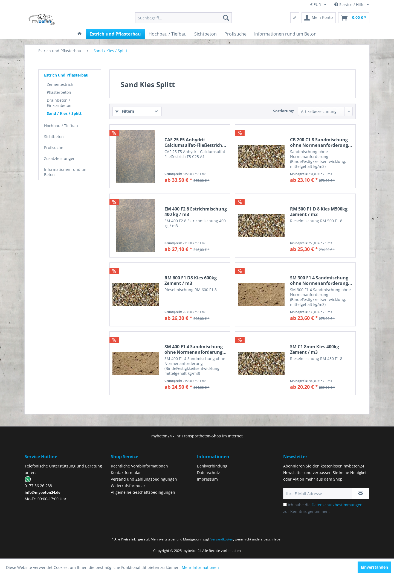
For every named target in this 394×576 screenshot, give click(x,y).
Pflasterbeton (59, 92)
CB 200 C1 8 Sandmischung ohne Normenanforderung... (321, 142)
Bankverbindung (212, 466)
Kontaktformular (126, 472)
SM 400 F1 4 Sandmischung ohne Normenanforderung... (195, 349)
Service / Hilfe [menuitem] (350, 4)
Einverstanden (374, 567)
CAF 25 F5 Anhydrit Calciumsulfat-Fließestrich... (195, 142)
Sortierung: (283, 110)
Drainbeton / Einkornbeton (59, 103)
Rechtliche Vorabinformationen (139, 466)
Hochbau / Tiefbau (61, 125)
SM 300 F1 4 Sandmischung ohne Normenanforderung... (321, 280)
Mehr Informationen (200, 567)
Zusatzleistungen (60, 158)
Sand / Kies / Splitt (64, 113)
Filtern (124, 111)
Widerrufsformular (128, 485)
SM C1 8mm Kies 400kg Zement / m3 (314, 349)
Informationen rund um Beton (66, 172)
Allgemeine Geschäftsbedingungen (143, 492)
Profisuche (53, 147)
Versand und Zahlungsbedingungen (144, 479)
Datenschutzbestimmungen (337, 504)
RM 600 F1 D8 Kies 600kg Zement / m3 (190, 280)
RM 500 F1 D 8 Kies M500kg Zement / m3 (318, 211)
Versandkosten (221, 539)
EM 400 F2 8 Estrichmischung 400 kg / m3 (195, 211)
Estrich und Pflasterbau (66, 75)
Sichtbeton (54, 136)
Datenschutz (208, 472)
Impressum (207, 479)
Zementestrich (60, 84)
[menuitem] (183, 17)
